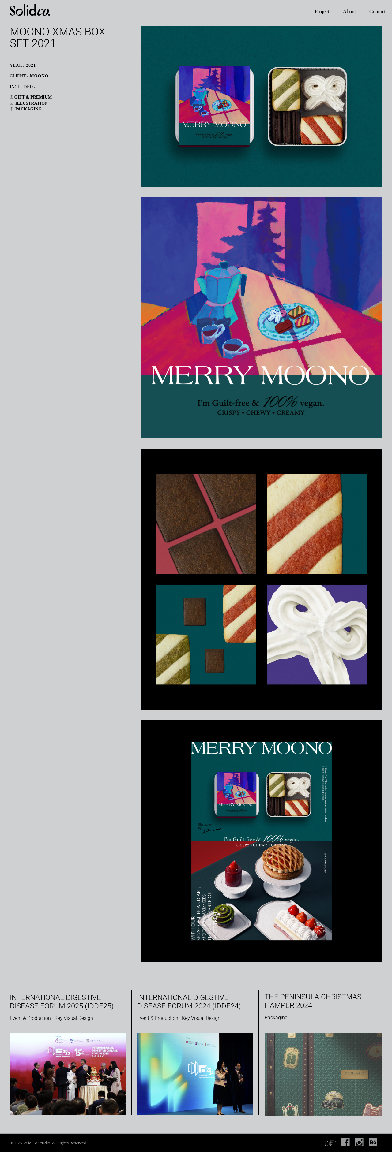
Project (322, 11)
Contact (377, 11)
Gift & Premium (33, 97)
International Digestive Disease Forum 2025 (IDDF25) (62, 1001)
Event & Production (30, 1018)
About (349, 11)
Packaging (28, 109)
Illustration (31, 103)
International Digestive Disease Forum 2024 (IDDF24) (189, 1001)
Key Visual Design (74, 1018)
